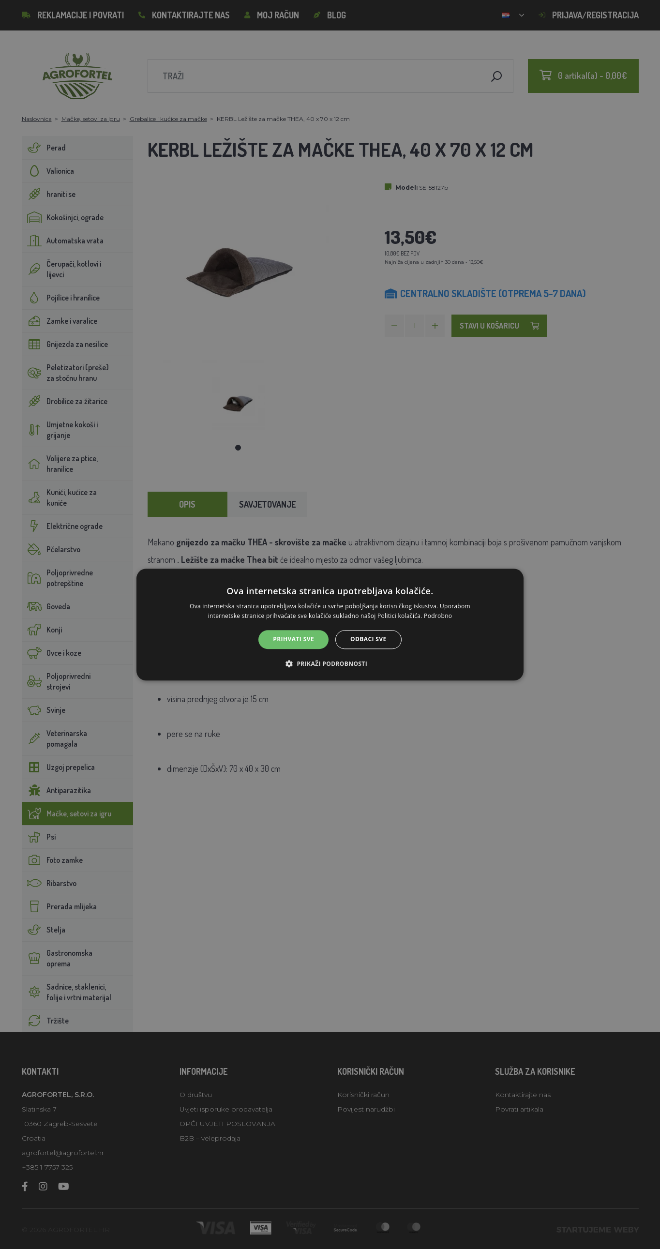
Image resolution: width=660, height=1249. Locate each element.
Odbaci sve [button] (368, 639)
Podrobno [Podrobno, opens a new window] (438, 616)
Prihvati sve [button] (293, 639)
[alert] (330, 624)
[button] (330, 663)
